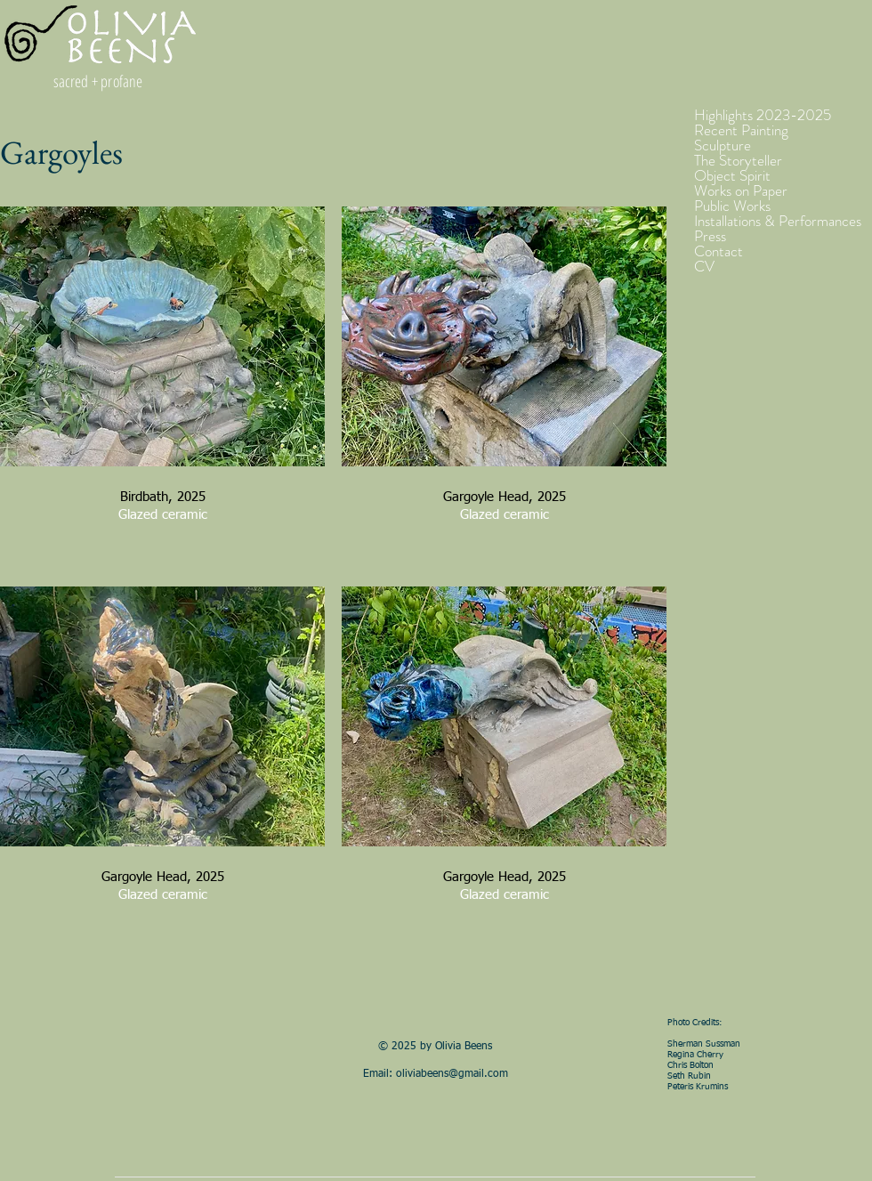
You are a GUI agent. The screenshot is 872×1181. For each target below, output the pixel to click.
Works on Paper (740, 190)
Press (710, 236)
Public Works (732, 206)
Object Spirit (732, 175)
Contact (718, 251)
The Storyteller (738, 160)
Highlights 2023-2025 (762, 115)
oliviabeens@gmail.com (452, 1074)
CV (704, 266)
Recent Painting (741, 130)
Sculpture (722, 145)
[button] (162, 388)
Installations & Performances (777, 221)
